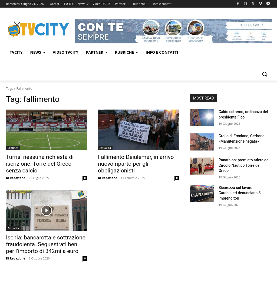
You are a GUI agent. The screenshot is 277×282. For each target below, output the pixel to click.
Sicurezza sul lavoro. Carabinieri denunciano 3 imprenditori (240, 192)
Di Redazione (15, 178)
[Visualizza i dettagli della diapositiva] (173, 31)
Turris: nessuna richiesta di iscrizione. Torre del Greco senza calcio (40, 164)
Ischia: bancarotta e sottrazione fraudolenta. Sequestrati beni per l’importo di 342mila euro (45, 244)
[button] (264, 74)
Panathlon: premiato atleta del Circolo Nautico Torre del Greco (244, 165)
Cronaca (13, 148)
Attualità (105, 148)
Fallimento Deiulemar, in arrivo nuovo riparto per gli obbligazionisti (136, 164)
